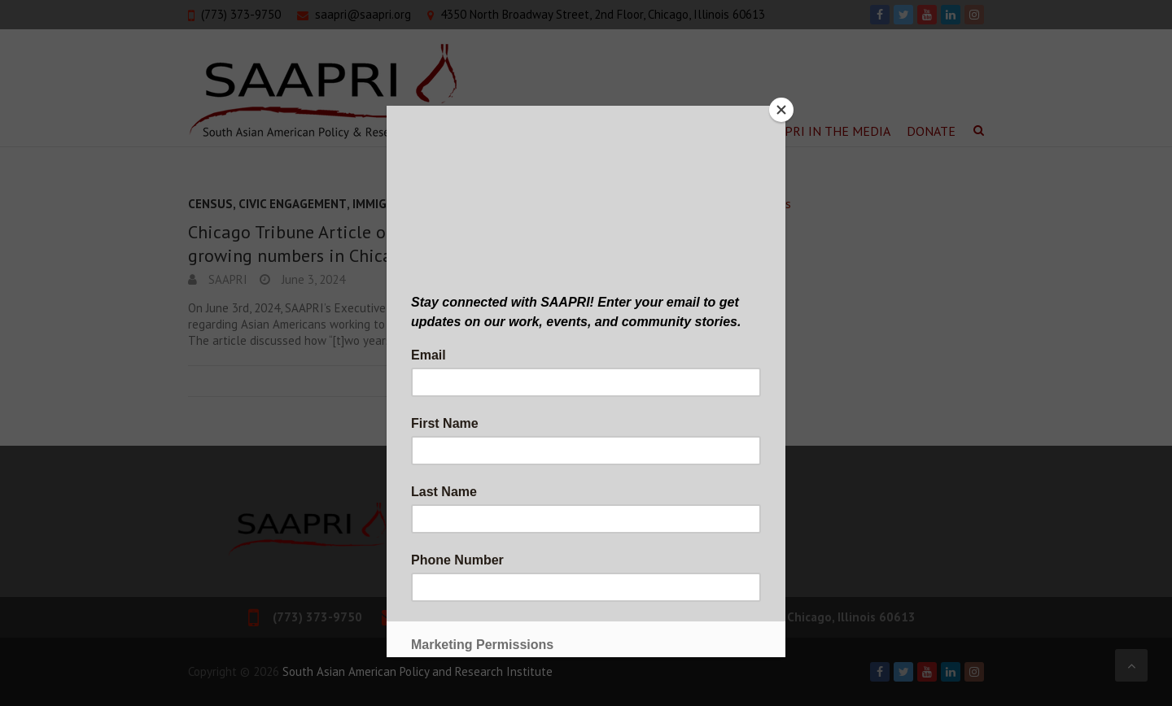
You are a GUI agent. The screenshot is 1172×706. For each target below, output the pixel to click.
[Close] (781, 110)
